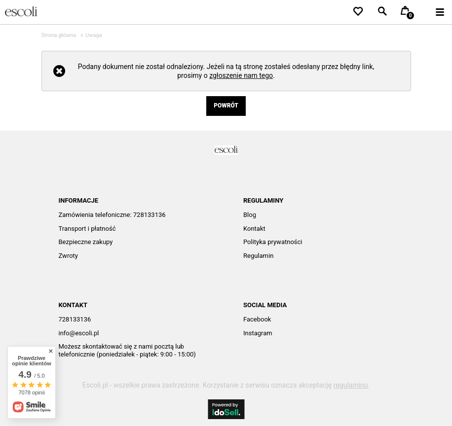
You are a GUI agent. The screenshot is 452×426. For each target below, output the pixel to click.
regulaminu (351, 385)
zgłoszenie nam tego (241, 75)
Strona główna (58, 35)
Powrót (226, 105)
